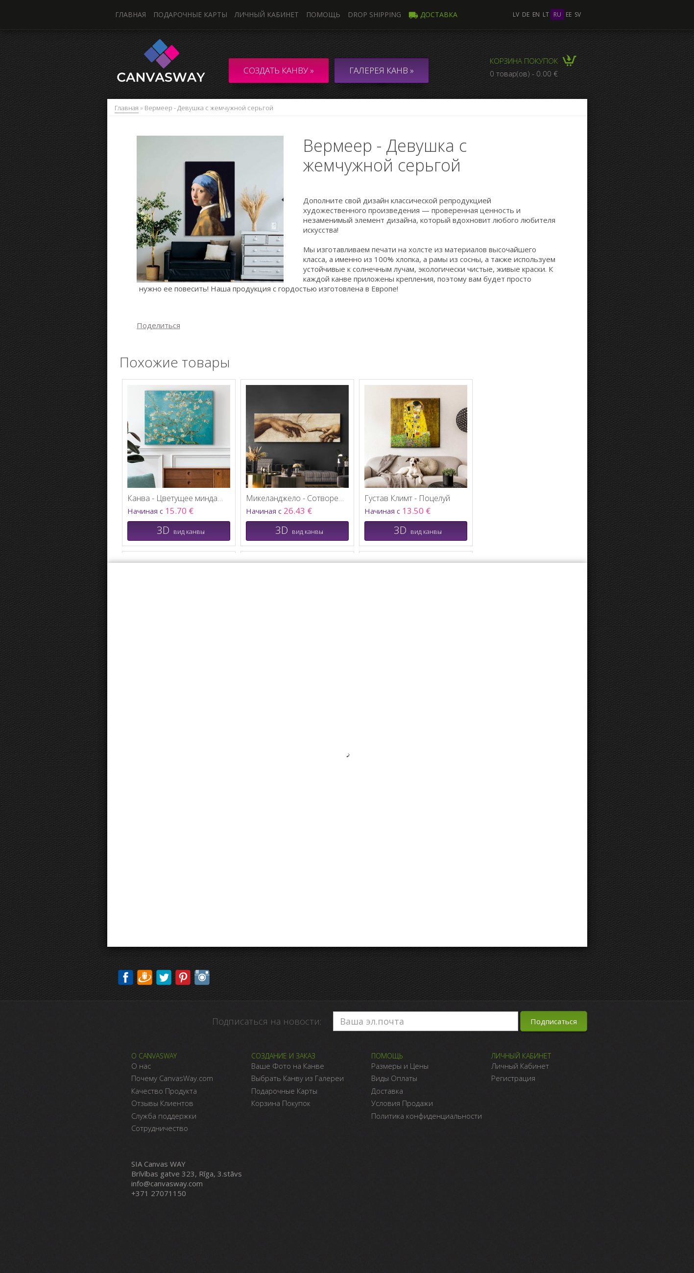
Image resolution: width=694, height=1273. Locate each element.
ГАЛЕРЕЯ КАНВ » (381, 70)
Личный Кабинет (520, 1066)
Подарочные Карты (284, 1091)
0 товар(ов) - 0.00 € (524, 73)
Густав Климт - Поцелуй (407, 498)
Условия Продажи (402, 1103)
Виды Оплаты (394, 1078)
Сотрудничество (159, 1128)
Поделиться (158, 325)
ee (569, 14)
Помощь (323, 14)
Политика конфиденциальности (426, 1116)
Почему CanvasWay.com (172, 1078)
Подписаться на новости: (266, 1021)
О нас (141, 1066)
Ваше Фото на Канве (287, 1066)
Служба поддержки (163, 1116)
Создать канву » (278, 70)
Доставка (432, 14)
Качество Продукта (164, 1091)
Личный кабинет (267, 14)
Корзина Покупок (281, 1103)
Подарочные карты (190, 14)
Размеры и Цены (400, 1066)
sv (577, 14)
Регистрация (513, 1078)
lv (516, 14)
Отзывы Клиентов (162, 1103)
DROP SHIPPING (374, 14)
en (536, 14)
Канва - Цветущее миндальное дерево (176, 498)
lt (546, 14)
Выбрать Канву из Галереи (297, 1078)
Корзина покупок (524, 61)
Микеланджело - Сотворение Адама (295, 498)
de (525, 14)
